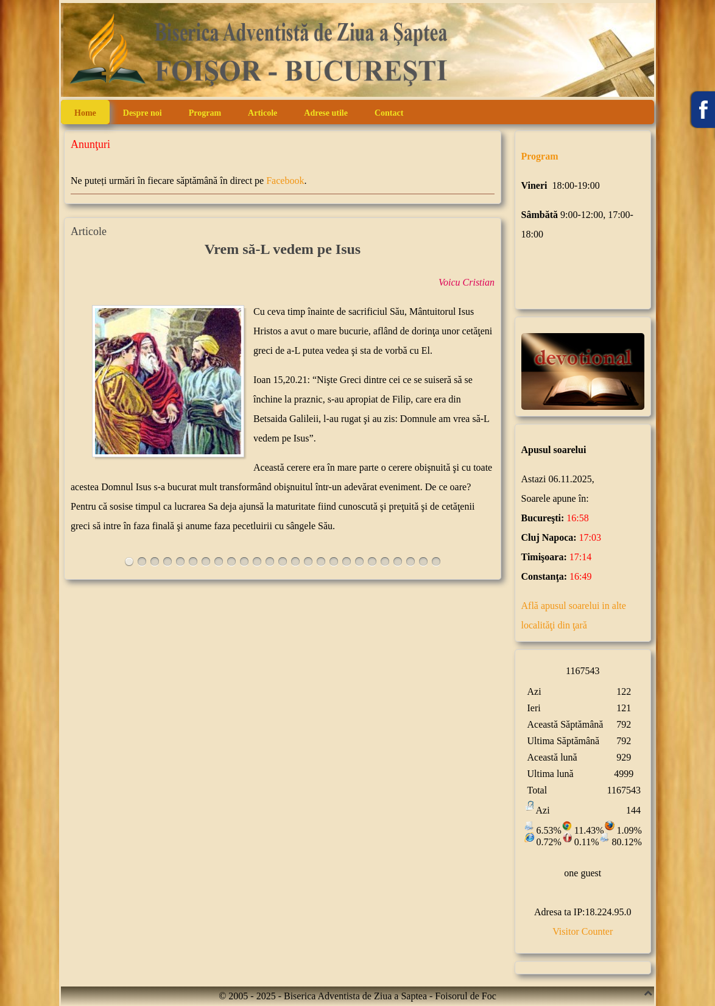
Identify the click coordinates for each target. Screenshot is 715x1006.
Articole (262, 113)
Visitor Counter (582, 931)
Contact (389, 113)
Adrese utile (326, 113)
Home (85, 113)
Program (205, 113)
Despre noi (142, 113)
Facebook (285, 180)
